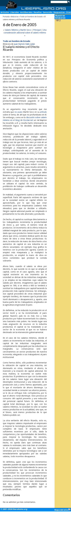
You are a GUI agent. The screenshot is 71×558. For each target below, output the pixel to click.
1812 (58, 20)
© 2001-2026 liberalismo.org (14, 509)
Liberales (14, 12)
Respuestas (59, 12)
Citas (68, 12)
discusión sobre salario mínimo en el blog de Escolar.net (25, 118)
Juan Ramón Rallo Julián (24, 44)
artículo (43, 112)
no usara (18, 112)
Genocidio (47, 12)
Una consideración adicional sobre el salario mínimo (25, 31)
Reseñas (38, 12)
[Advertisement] (63, 40)
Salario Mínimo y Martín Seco (18, 30)
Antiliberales (26, 12)
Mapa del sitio (62, 509)
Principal (37, 30)
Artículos (5, 12)
